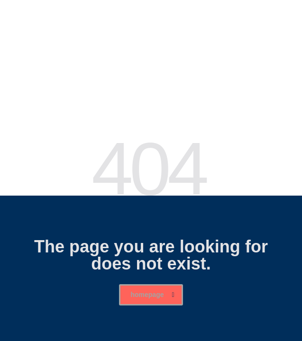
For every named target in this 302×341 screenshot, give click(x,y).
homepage (152, 294)
